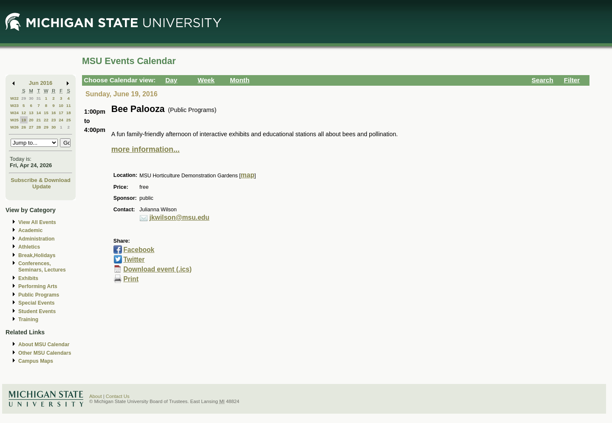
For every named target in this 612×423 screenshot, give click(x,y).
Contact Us (118, 396)
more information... (145, 149)
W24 (14, 112)
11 (68, 105)
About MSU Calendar (43, 344)
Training (28, 319)
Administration (36, 239)
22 (46, 120)
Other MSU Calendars (44, 353)
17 (61, 112)
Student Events (37, 311)
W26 (14, 127)
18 (68, 112)
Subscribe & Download (41, 180)
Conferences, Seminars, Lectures (42, 267)
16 (53, 112)
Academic (30, 230)
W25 (14, 120)
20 (31, 120)
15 (46, 112)
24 (61, 120)
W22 (14, 98)
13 (31, 112)
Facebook (138, 249)
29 (23, 98)
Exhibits (28, 278)
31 (38, 98)
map (247, 175)
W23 (14, 105)
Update (41, 186)
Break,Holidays (37, 255)
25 (68, 120)
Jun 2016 (40, 83)
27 (31, 127)
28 (38, 127)
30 (31, 98)
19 (23, 120)
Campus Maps (35, 361)
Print (131, 279)
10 (61, 105)
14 (38, 112)
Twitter (133, 259)
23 (53, 120)
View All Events (37, 222)
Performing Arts (37, 286)
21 (38, 120)
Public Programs (38, 295)
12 (23, 112)
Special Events (36, 303)
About (95, 396)
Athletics (29, 247)
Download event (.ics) (157, 269)
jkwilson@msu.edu (180, 217)
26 (23, 127)
